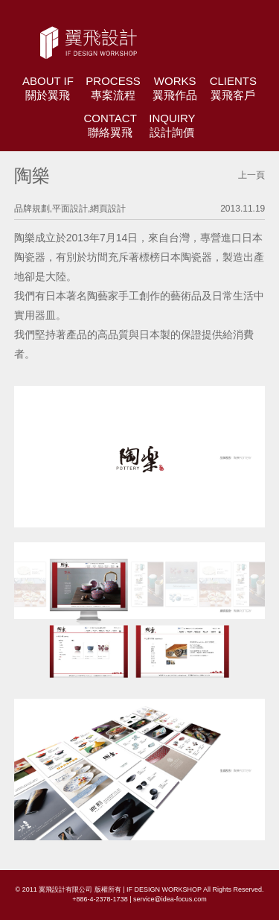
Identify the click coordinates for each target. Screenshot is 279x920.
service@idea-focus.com (170, 899)
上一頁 (251, 175)
